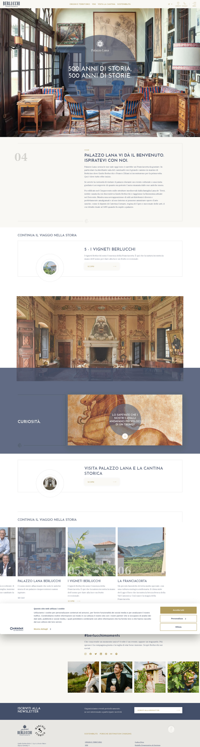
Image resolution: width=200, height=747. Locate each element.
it (169, 4)
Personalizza (178, 731)
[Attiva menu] (194, 4)
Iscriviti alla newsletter (159, 710)
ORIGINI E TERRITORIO (80, 4)
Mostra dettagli (41, 742)
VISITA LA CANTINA (106, 4)
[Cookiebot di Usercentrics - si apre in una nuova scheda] (16, 742)
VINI (94, 4)
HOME (86, 150)
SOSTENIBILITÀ (124, 4)
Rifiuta (178, 740)
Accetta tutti (178, 723)
